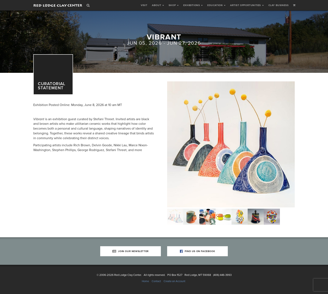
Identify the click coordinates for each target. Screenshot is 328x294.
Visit (144, 5)
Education (216, 5)
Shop (174, 5)
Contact (156, 281)
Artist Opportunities (247, 5)
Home (145, 281)
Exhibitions (193, 5)
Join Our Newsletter (130, 251)
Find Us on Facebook (197, 251)
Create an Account (174, 281)
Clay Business (278, 5)
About (158, 5)
